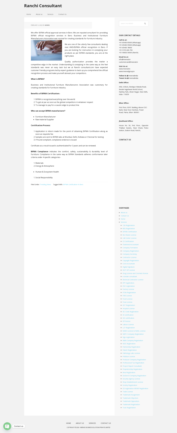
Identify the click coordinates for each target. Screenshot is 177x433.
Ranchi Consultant (43, 5)
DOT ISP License (129, 270)
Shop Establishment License (133, 382)
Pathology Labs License (131, 353)
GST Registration (129, 305)
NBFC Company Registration (133, 334)
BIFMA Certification (130, 232)
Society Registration (130, 385)
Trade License (128, 392)
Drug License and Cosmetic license (135, 273)
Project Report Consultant (132, 366)
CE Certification (128, 241)
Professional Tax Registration (133, 363)
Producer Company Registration (134, 360)
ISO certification (128, 318)
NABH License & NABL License (134, 331)
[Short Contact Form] (133, 171)
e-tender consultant (130, 276)
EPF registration (128, 283)
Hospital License (129, 308)
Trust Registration (129, 408)
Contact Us (125, 216)
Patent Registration (130, 350)
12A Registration (129, 225)
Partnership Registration (131, 347)
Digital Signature (129, 267)
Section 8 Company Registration (134, 376)
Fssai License (127, 302)
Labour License (128, 324)
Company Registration (131, 251)
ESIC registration (129, 286)
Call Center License (129, 238)
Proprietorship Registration (132, 369)
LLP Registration (129, 328)
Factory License (128, 289)
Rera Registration (129, 372)
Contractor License (129, 257)
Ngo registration (129, 337)
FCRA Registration (129, 292)
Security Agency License (131, 379)
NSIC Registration (129, 344)
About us (124, 212)
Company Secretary (130, 254)
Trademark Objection (130, 398)
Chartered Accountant (131, 244)
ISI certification (128, 315)
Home (123, 219)
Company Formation (130, 248)
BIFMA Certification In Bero (73, 184)
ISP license (126, 321)
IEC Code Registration (131, 312)
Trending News (45, 184)
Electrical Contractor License (133, 280)
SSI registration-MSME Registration (135, 388)
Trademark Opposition (131, 401)
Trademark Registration (131, 404)
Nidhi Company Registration (133, 340)
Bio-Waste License (129, 235)
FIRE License (127, 296)
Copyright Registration (131, 260)
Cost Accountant (129, 264)
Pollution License (129, 356)
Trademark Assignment (131, 395)
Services (124, 222)
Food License (127, 299)
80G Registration (129, 228)
